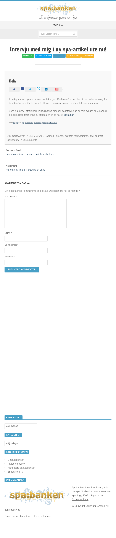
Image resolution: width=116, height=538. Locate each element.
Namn (8, 233)
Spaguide (59, 55)
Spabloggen (43, 55)
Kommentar (11, 196)
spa (23, 123)
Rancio (46, 516)
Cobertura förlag (80, 499)
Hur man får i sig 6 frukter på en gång (25, 169)
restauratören (29, 123)
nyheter (49, 123)
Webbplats (9, 256)
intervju (54, 123)
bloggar (15, 123)
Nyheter (28, 55)
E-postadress (11, 245)
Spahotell (73, 55)
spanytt (44, 123)
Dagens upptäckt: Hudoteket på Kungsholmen (30, 154)
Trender (87, 55)
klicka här (68, 114)
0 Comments (30, 140)
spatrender (37, 123)
